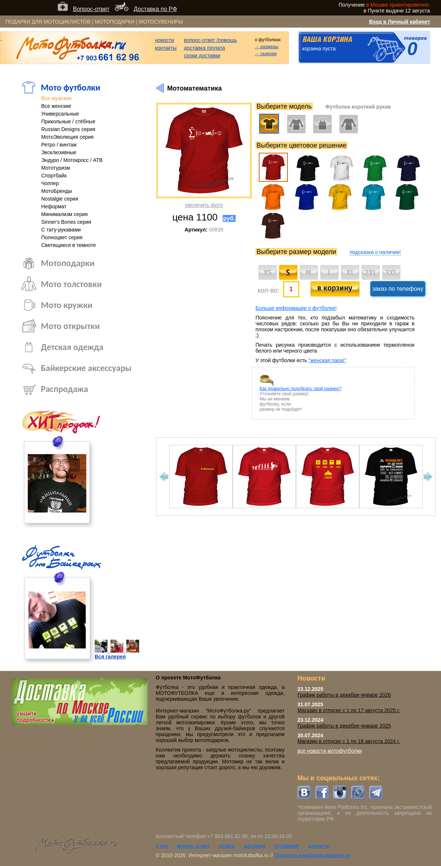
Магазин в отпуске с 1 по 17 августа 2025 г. (348, 710)
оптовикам (286, 846)
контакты (166, 48)
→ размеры (266, 46)
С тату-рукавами (61, 230)
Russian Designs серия (68, 129)
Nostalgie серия (59, 199)
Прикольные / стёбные (68, 121)
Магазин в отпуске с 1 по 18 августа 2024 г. (348, 741)
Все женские (56, 106)
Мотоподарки (68, 263)
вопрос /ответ (193, 846)
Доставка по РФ (155, 9)
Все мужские (56, 98)
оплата (226, 846)
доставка (254, 846)
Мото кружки (66, 305)
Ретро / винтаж (59, 145)
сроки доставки (202, 56)
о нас (162, 846)
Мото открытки (70, 326)
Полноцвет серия (61, 237)
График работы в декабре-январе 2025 (344, 726)
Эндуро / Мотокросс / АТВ (72, 160)
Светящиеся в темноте (68, 245)
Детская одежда (72, 347)
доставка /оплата (204, 48)
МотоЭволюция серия (67, 137)
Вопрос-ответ (91, 9)
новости (164, 40)
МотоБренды (56, 191)
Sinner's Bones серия (66, 222)
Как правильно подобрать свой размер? (301, 388)
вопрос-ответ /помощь (210, 40)
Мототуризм (55, 168)
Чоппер (50, 183)
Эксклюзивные (59, 152)
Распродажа (64, 388)
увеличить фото (204, 205)
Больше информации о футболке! (296, 308)
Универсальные (60, 114)
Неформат (54, 206)
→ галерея (266, 53)
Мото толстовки (71, 284)
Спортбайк (54, 175)
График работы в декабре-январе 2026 (344, 695)
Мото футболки (70, 87)
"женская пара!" (327, 360)
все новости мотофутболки (329, 751)
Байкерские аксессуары (86, 368)
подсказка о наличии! (375, 252)
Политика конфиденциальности (312, 855)
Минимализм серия (64, 214)
